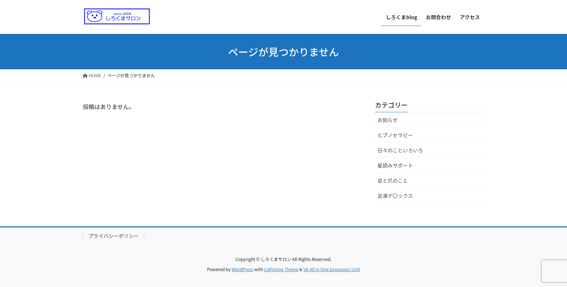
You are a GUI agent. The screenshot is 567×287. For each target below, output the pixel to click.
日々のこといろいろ (400, 150)
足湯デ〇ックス (395, 195)
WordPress (242, 269)
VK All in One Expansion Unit (331, 269)
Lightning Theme (281, 269)
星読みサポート (395, 165)
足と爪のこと (393, 180)
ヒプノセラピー (395, 135)
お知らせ (388, 119)
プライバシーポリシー (113, 235)
